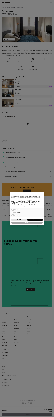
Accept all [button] (35, 219)
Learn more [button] (27, 222)
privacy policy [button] (13, 197)
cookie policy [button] (29, 200)
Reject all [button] (19, 219)
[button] (42, 194)
